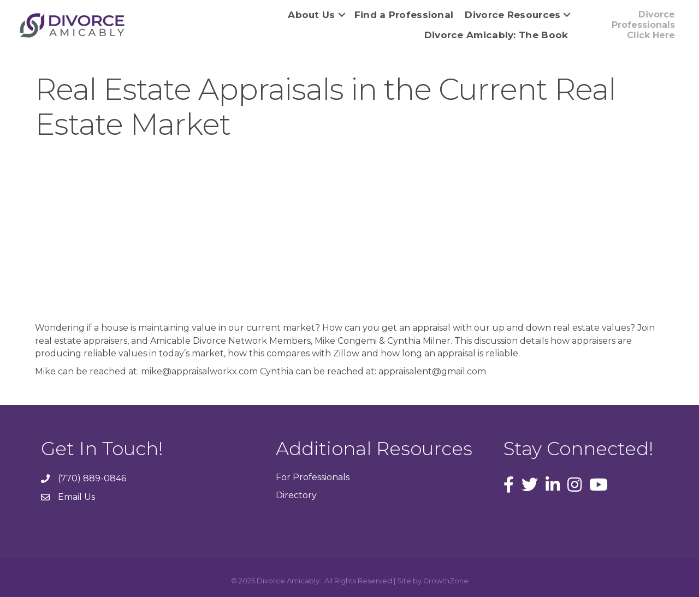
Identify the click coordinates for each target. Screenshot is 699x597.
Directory (296, 495)
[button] (630, 25)
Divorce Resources (512, 14)
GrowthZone (446, 580)
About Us (311, 14)
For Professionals (313, 477)
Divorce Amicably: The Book (496, 34)
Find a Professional (404, 14)
